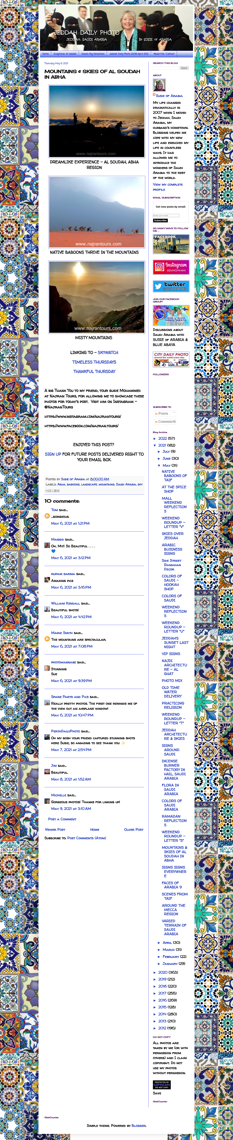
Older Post (133, 829)
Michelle (58, 795)
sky (140, 484)
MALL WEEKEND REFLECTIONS (174, 505)
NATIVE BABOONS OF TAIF (174, 476)
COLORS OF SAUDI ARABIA (172, 805)
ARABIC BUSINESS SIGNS (172, 549)
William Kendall (65, 603)
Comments (165, 421)
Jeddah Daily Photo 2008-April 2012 (128, 54)
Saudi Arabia (126, 484)
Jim (54, 765)
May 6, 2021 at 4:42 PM (71, 616)
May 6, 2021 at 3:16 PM (71, 587)
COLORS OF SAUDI (172, 598)
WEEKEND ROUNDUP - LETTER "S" (173, 836)
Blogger (139, 1125)
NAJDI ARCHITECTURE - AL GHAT (174, 667)
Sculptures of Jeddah (65, 54)
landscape (89, 484)
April (168, 942)
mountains (106, 484)
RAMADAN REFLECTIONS (174, 821)
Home (45, 54)
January (171, 963)
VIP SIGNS (171, 653)
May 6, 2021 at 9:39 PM (71, 680)
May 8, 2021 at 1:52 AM (71, 779)
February (171, 956)
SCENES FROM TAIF (175, 896)
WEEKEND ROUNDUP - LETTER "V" (173, 522)
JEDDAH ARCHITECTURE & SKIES (174, 734)
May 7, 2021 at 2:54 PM (71, 749)
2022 (163, 438)
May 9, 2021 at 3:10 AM (71, 808)
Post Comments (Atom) (86, 838)
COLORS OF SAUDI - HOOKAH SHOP (172, 582)
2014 (162, 1014)
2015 (163, 1007)
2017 (162, 993)
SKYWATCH (108, 352)
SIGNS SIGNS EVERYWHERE (174, 871)
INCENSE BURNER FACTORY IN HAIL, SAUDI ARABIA (174, 770)
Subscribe (160, 220)
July (167, 451)
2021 (162, 445)
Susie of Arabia (169, 95)
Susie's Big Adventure (92, 54)
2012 (162, 1028)
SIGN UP (53, 454)
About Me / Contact (164, 54)
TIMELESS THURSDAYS (94, 362)
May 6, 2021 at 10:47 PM (72, 715)
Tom (54, 509)
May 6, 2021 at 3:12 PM (70, 557)
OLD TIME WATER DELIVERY (171, 692)
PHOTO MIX (172, 680)
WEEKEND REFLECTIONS (174, 611)
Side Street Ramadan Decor (171, 565)
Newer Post (55, 829)
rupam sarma (63, 573)
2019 (162, 979)
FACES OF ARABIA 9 (172, 885)
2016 (163, 1000)
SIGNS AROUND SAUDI (170, 750)
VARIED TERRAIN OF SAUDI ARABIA (174, 927)
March (169, 949)
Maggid (57, 539)
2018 (163, 986)
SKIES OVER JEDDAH (173, 535)
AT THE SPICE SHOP (174, 489)
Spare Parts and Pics (70, 696)
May (167, 465)
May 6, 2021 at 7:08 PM (71, 646)
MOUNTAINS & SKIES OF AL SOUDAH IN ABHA (174, 854)
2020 (163, 972)
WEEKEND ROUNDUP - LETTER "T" (173, 719)
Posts (161, 413)
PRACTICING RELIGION (173, 705)
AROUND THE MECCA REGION (173, 910)
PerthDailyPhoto (65, 731)
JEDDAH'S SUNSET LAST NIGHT (175, 642)
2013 (162, 1021)
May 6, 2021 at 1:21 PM (70, 523)
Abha (61, 484)
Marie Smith (62, 632)
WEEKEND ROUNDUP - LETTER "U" (173, 627)
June (167, 458)
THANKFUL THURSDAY (94, 371)
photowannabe (63, 662)
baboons (73, 484)
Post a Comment (62, 819)
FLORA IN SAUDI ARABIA (170, 789)
